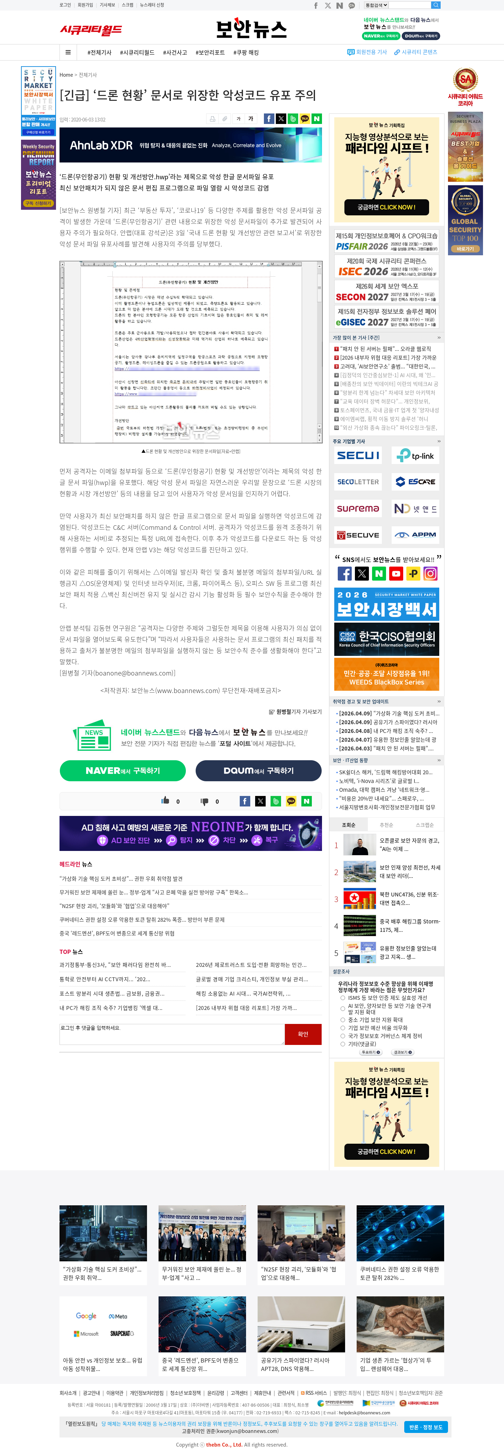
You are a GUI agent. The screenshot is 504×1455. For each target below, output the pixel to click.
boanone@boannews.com (133, 673)
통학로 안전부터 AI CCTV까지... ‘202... (104, 979)
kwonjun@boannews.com (247, 1430)
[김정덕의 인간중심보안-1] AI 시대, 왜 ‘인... (387, 375)
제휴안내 (262, 1392)
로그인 (65, 5)
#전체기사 (100, 52)
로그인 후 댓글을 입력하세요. (172, 1034)
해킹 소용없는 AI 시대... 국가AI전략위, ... (243, 993)
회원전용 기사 (371, 52)
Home (66, 74)
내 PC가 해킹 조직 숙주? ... (386, 731)
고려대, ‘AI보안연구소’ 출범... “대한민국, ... (387, 366)
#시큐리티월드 (137, 52)
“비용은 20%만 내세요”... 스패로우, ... (381, 798)
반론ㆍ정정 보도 (426, 1426)
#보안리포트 (210, 52)
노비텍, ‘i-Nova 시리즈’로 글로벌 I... (379, 781)
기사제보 (107, 5)
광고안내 (91, 1392)
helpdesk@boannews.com (364, 1412)
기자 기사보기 (295, 711)
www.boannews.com (187, 690)
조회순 (349, 824)
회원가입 (85, 5)
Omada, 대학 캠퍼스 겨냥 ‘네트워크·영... (384, 790)
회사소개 (67, 1392)
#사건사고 (175, 52)
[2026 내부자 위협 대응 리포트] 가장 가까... (246, 1008)
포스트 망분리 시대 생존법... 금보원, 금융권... (112, 993)
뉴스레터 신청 (152, 5)
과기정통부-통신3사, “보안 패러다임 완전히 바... (115, 965)
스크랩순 (425, 824)
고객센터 (239, 1392)
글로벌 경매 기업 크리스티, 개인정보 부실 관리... (252, 979)
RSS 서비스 (316, 1392)
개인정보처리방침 (146, 1392)
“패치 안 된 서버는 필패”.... (386, 748)
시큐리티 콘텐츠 (420, 52)
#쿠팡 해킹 (246, 52)
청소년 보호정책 (185, 1392)
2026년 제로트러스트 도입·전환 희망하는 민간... (251, 965)
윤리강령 (215, 1392)
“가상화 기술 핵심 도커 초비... (389, 713)
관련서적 (286, 1392)
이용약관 (114, 1392)
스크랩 (127, 5)
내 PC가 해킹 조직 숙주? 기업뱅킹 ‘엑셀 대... (111, 1008)
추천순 (386, 824)
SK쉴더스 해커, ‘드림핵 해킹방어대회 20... (386, 772)
